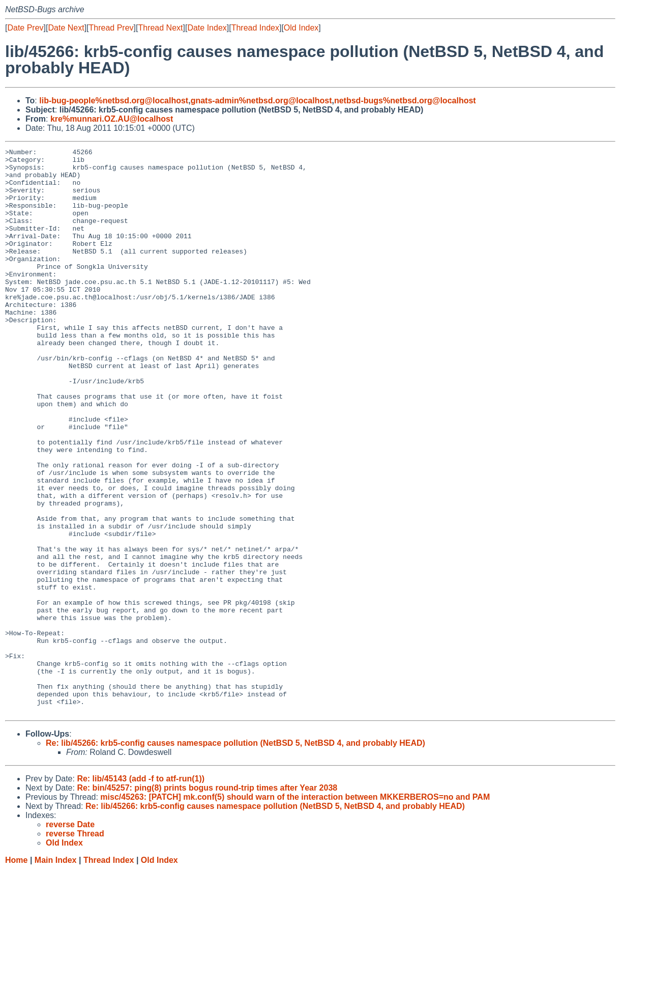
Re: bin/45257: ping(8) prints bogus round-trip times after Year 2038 (207, 900)
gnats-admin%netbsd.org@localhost (261, 100)
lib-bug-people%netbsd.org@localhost (113, 100)
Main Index (56, 973)
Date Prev (25, 27)
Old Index (301, 27)
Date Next (66, 27)
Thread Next (160, 27)
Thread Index (255, 27)
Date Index (206, 27)
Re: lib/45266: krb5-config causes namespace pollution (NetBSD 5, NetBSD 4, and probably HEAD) (235, 856)
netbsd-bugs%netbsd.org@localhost (405, 100)
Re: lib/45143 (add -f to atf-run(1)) (140, 891)
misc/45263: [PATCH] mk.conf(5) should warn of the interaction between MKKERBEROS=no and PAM (295, 910)
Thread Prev (111, 27)
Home (16, 973)
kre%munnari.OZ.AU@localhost (111, 119)
